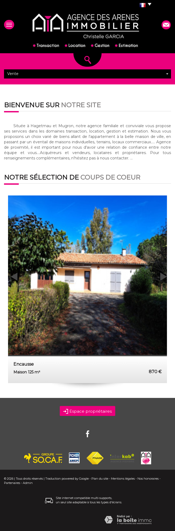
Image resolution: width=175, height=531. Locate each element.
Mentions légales (123, 478)
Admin (28, 483)
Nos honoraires (148, 478)
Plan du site (99, 478)
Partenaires (12, 483)
